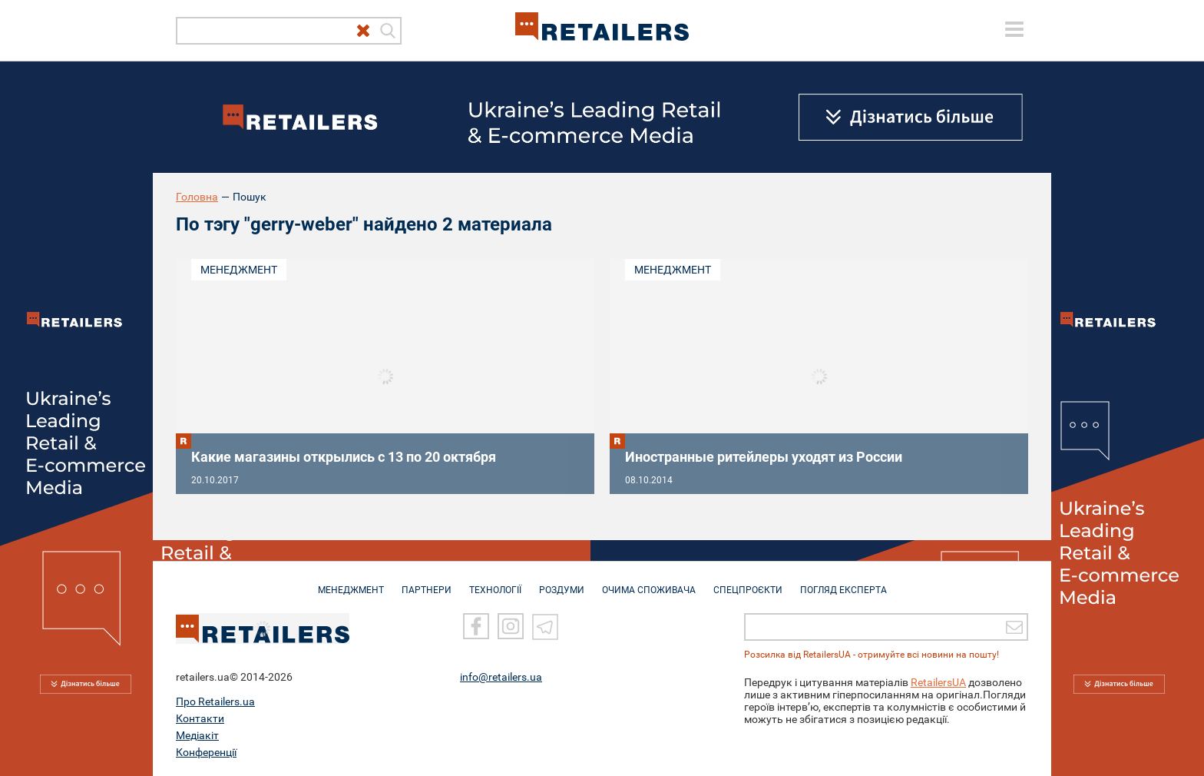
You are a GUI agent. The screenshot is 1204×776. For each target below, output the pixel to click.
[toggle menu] (1014, 29)
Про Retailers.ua (215, 701)
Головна (197, 197)
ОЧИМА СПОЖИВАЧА (649, 582)
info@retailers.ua (501, 677)
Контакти (200, 718)
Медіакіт (197, 735)
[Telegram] (545, 626)
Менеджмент (238, 270)
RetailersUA (938, 682)
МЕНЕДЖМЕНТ (351, 582)
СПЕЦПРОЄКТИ (747, 582)
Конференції (206, 752)
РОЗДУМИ (561, 582)
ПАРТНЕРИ (427, 582)
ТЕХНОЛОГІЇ (495, 582)
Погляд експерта (843, 582)
